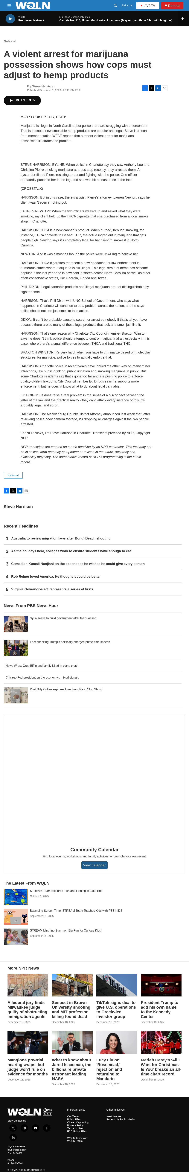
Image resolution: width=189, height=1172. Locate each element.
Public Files (74, 1119)
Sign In (126, 5)
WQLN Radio (75, 1141)
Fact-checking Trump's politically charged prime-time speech (70, 642)
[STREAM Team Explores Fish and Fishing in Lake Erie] (16, 897)
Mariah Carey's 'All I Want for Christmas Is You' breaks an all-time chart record (161, 1067)
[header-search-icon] (115, 5)
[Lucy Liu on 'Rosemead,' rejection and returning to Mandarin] (116, 1042)
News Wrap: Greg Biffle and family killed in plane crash (42, 665)
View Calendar (94, 865)
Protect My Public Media (120, 1119)
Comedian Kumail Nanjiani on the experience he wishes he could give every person (78, 564)
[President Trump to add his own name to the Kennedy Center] (161, 985)
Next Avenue (113, 1116)
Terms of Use (75, 1128)
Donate (174, 6)
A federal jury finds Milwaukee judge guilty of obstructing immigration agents (27, 1009)
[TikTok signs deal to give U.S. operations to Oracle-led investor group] (116, 985)
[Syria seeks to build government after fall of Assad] (16, 624)
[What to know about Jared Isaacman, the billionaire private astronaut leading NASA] (72, 1042)
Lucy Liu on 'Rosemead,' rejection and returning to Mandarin (109, 1069)
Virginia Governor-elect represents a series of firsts (52, 589)
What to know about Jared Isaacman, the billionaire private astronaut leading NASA (71, 1069)
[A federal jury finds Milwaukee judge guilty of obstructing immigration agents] (27, 985)
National (10, 41)
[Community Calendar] (94, 778)
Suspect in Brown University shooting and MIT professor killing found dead (71, 1009)
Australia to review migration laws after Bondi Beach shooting (61, 538)
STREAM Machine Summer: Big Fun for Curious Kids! (66, 930)
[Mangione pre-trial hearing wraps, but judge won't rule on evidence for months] (27, 1042)
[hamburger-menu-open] (9, 5)
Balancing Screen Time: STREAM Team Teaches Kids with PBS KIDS (76, 910)
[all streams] (183, 18)
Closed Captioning (78, 1122)
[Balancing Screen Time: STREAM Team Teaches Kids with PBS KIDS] (16, 917)
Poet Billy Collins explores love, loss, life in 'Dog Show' (66, 689)
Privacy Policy (75, 1125)
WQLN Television (77, 1138)
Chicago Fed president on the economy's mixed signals (42, 677)
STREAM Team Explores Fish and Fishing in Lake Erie (66, 890)
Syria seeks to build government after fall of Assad (63, 618)
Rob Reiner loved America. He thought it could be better (56, 576)
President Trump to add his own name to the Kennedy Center (159, 1009)
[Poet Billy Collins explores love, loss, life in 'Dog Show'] (16, 695)
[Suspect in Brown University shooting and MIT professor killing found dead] (72, 985)
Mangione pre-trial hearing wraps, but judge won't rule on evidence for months (27, 1067)
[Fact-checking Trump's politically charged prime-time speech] (16, 648)
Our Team (73, 1116)
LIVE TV (147, 5)
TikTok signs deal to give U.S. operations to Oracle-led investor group (116, 1009)
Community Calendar (94, 849)
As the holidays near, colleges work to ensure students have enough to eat (71, 551)
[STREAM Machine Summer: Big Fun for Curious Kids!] (16, 937)
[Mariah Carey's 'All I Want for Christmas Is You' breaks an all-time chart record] (161, 1042)
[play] (10, 19)
